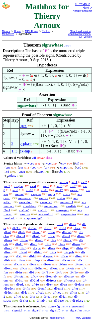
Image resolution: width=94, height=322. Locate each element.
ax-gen (18, 186)
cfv (47, 167)
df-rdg (20, 284)
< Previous (82, 4)
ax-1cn (43, 198)
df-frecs (51, 280)
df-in (48, 244)
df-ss (61, 244)
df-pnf (42, 288)
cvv (63, 163)
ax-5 (46, 186)
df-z (32, 296)
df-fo (59, 272)
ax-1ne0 (24, 210)
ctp (21, 167)
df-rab (39, 240)
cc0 (79, 167)
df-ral (81, 236)
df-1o (35, 284)
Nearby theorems (82, 11)
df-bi (60, 224)
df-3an (32, 228)
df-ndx (41, 300)
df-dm (18, 264)
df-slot (24, 300)
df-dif (19, 244)
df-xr (75, 288)
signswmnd (76, 306)
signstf (36, 310)
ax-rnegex (62, 210)
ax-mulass (51, 206)
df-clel (20, 236)
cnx (41, 171)
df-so (78, 256)
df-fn (18, 272)
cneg (22, 171)
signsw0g (53, 306)
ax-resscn (24, 198)
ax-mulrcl (66, 202)
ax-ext (74, 190)
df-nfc (36, 236)
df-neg (57, 292)
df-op (7, 252)
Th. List (46, 31)
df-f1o (74, 272)
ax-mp (25, 151)
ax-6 (59, 186)
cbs (61, 171)
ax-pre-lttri (45, 214)
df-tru (48, 228)
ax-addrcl (25, 202)
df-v (53, 240)
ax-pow (36, 194)
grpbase (26, 143)
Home (17, 31)
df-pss (76, 244)
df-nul (8, 248)
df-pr (65, 248)
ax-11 (44, 190)
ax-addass (29, 206)
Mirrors (6, 31)
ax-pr (51, 194)
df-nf (7, 232)
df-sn (51, 248)
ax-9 (15, 190)
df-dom (79, 284)
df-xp (36, 260)
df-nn (73, 292)
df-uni (23, 252)
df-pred (79, 264)
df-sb (21, 232)
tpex (23, 126)
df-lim (38, 268)
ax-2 (84, 182)
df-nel (66, 236)
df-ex (77, 228)
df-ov (34, 276)
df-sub (40, 292)
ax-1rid (42, 210)
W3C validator (83, 317)
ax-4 (33, 186)
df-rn (33, 264)
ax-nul (19, 194)
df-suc (54, 268)
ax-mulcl (46, 202)
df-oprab (51, 276)
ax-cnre (25, 214)
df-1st (19, 280)
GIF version (85, 36)
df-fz (62, 296)
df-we (21, 260)
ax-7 (72, 186)
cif (77, 163)
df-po (64, 256)
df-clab (66, 232)
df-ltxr (8, 292)
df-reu (24, 240)
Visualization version (79, 34)
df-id (32, 256)
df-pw (37, 248)
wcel (48, 163)
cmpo (63, 167)
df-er (49, 284)
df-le (24, 292)
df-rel (51, 260)
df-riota (19, 276)
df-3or (17, 228)
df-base (59, 300)
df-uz (47, 296)
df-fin (26, 288)
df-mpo (69, 276)
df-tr (19, 256)
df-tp (79, 248)
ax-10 (29, 190)
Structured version (80, 31)
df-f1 (45, 272)
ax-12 (59, 190)
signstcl (17, 310)
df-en (63, 284)
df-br (53, 252)
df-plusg (77, 300)
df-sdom (9, 288)
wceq (30, 163)
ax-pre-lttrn (68, 214)
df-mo (36, 232)
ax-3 (7, 186)
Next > (87, 8)
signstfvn (76, 310)
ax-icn (61, 198)
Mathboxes (8, 34)
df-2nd (34, 280)
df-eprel (48, 256)
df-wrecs (69, 280)
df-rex (8, 240)
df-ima (62, 264)
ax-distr (71, 206)
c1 (7, 171)
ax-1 (74, 182)
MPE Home (31, 31)
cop (34, 167)
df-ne (51, 236)
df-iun (38, 252)
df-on (23, 268)
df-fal (62, 228)
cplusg (12, 175)
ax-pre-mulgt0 (33, 218)
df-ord (8, 268)
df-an (72, 224)
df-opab (69, 252)
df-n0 (17, 296)
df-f (31, 272)
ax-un (66, 194)
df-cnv (66, 260)
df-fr (7, 260)
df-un (33, 244)
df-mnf (58, 288)
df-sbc (67, 240)
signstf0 (55, 310)
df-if (23, 248)
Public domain (56, 317)
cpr (8, 167)
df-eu (51, 232)
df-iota (70, 268)
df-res (47, 264)
